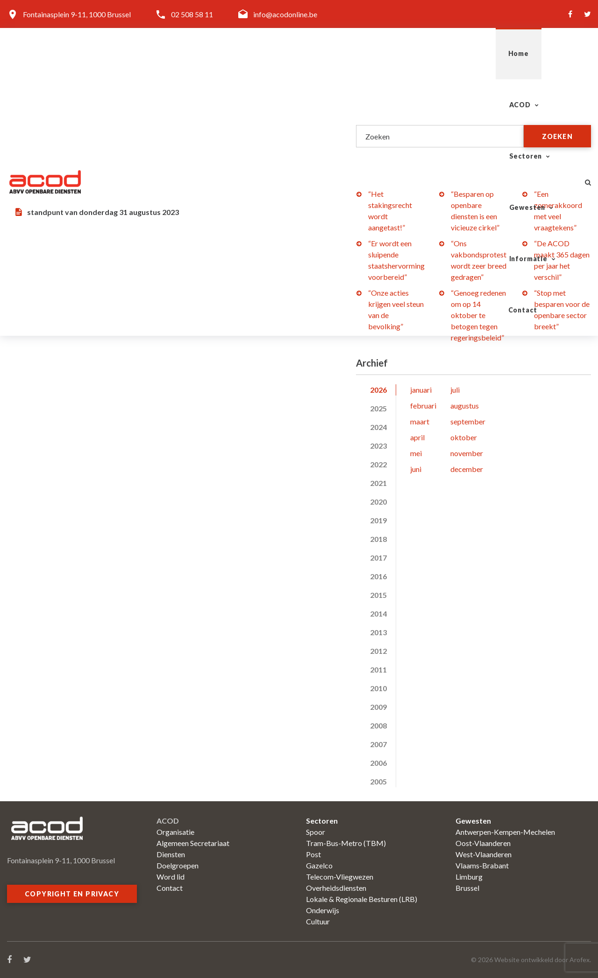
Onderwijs (322, 910)
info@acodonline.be (285, 14)
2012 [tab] (378, 650)
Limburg (469, 876)
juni (415, 469)
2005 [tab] (378, 781)
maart (419, 421)
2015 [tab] (378, 594)
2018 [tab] (378, 538)
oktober (463, 437)
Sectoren (330, 53)
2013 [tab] (378, 632)
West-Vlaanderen (484, 854)
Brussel (467, 887)
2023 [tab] (378, 445)
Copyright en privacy (72, 894)
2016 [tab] (378, 576)
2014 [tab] (378, 613)
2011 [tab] (378, 669)
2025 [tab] (378, 408)
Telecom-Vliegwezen (339, 876)
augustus (464, 405)
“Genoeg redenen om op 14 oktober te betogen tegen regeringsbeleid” (478, 315)
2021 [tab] (378, 483)
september (467, 421)
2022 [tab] (378, 464)
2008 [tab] (378, 725)
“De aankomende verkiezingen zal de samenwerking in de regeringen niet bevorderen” (150, 136)
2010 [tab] (378, 688)
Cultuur (318, 921)
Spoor (315, 831)
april (417, 437)
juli (455, 389)
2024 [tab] (378, 427)
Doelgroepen (178, 865)
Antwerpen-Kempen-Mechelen (505, 831)
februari (423, 405)
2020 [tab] (378, 501)
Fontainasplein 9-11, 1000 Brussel (77, 14)
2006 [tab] (378, 762)
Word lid (171, 876)
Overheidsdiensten (336, 887)
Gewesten (401, 53)
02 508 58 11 (192, 14)
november (466, 453)
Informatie (474, 53)
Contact (542, 53)
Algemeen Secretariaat (193, 843)
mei (416, 453)
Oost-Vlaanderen (483, 843)
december (466, 469)
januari (421, 389)
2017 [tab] (378, 557)
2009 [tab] (378, 706)
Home (219, 53)
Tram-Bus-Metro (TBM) (346, 843)
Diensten (171, 854)
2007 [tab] (378, 744)
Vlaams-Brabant (482, 865)
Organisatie (175, 831)
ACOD (267, 53)
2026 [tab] (378, 389)
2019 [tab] (378, 520)
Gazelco (319, 865)
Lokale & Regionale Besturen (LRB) (361, 899)
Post (313, 854)
